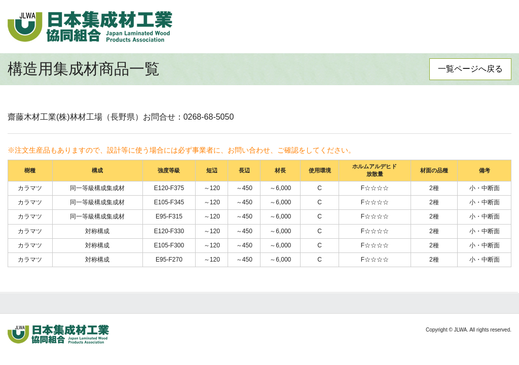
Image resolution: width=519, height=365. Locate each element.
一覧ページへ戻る (470, 68)
